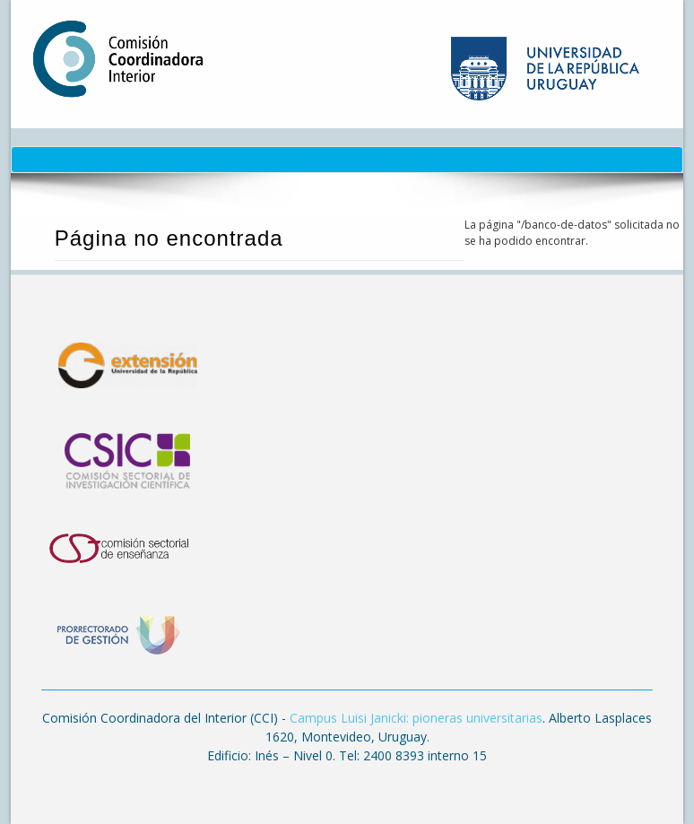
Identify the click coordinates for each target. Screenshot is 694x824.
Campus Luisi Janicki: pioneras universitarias (416, 717)
